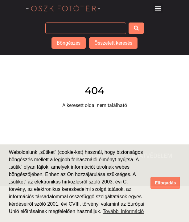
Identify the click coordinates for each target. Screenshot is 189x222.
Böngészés (68, 43)
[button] (158, 8)
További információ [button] (123, 211)
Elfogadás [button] (165, 182)
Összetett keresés (113, 43)
